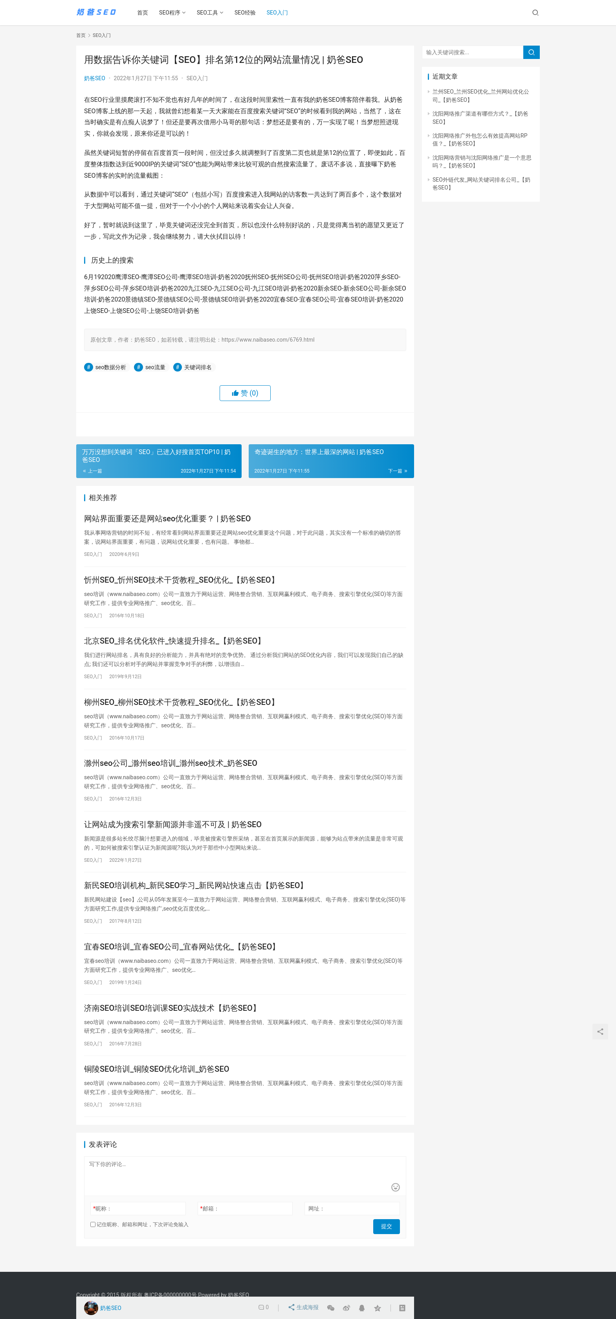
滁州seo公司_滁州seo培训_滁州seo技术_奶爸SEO (170, 769)
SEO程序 (172, 12)
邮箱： (209, 1222)
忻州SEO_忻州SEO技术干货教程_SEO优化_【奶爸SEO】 (181, 582)
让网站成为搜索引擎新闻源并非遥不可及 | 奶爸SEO (173, 832)
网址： (316, 1222)
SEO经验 (247, 12)
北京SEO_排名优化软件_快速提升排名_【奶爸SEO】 (174, 644)
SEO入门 (280, 12)
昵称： (102, 1222)
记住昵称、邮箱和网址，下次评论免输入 (139, 1238)
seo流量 (155, 367)
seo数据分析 (110, 367)
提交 (389, 1238)
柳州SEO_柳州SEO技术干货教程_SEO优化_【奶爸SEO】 (181, 707)
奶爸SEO (94, 78)
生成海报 (303, 1308)
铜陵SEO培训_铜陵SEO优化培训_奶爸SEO (156, 1082)
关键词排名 (198, 367)
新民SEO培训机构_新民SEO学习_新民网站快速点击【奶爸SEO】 (196, 894)
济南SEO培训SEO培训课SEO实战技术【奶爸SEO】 (172, 1019)
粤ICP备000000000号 (170, 1295)
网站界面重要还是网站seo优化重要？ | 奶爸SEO (167, 519)
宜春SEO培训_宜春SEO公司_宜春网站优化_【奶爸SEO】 (182, 957)
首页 (145, 12)
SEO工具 (210, 12)
